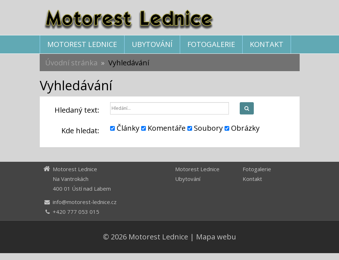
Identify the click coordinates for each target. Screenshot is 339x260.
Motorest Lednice (82, 44)
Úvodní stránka (71, 63)
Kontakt (266, 44)
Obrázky (242, 128)
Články (124, 128)
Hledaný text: (77, 110)
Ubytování (152, 44)
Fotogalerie (211, 44)
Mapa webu (216, 237)
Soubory (205, 128)
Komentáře (163, 128)
